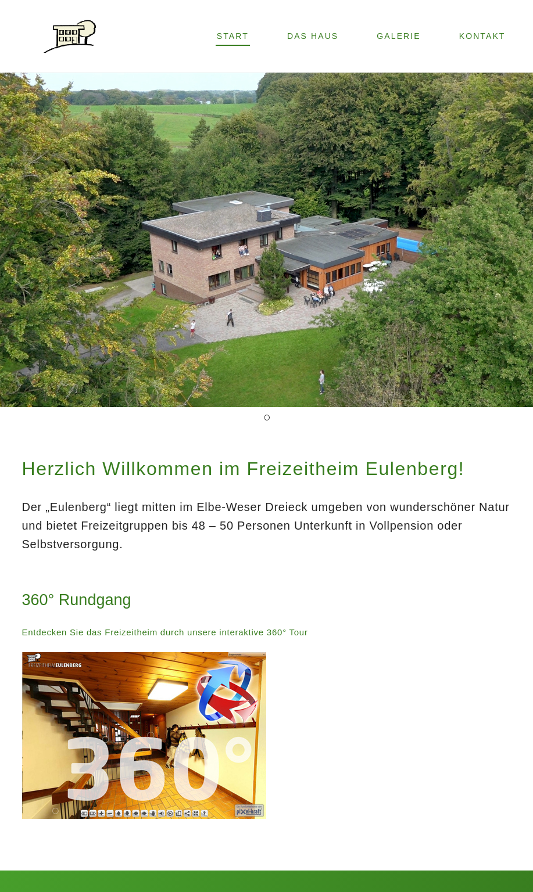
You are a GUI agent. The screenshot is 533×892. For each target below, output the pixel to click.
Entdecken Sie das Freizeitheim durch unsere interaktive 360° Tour (165, 632)
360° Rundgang (76, 600)
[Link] (70, 36)
